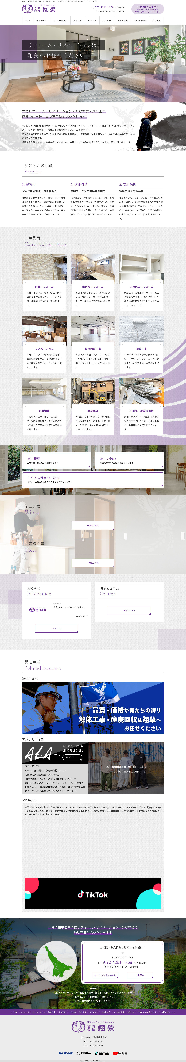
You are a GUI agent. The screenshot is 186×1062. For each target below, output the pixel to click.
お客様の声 (122, 20)
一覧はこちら (93, 528)
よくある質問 (140, 20)
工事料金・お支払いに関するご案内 (58, 460)
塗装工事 (78, 20)
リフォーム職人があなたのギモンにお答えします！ (95, 479)
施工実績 (107, 20)
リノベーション (60, 20)
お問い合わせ (166, 1012)
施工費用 (82, 1012)
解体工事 (92, 20)
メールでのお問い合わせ (105, 975)
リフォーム (41, 20)
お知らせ (131, 1012)
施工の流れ (93, 1012)
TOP (27, 20)
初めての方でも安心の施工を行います (131, 460)
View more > (82, 615)
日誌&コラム (143, 1012)
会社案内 (157, 20)
